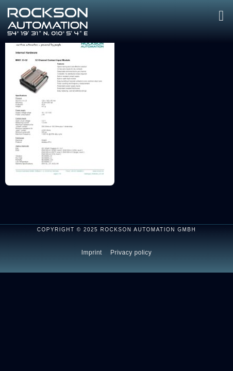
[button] (221, 16)
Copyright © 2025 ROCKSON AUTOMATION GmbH (116, 229)
